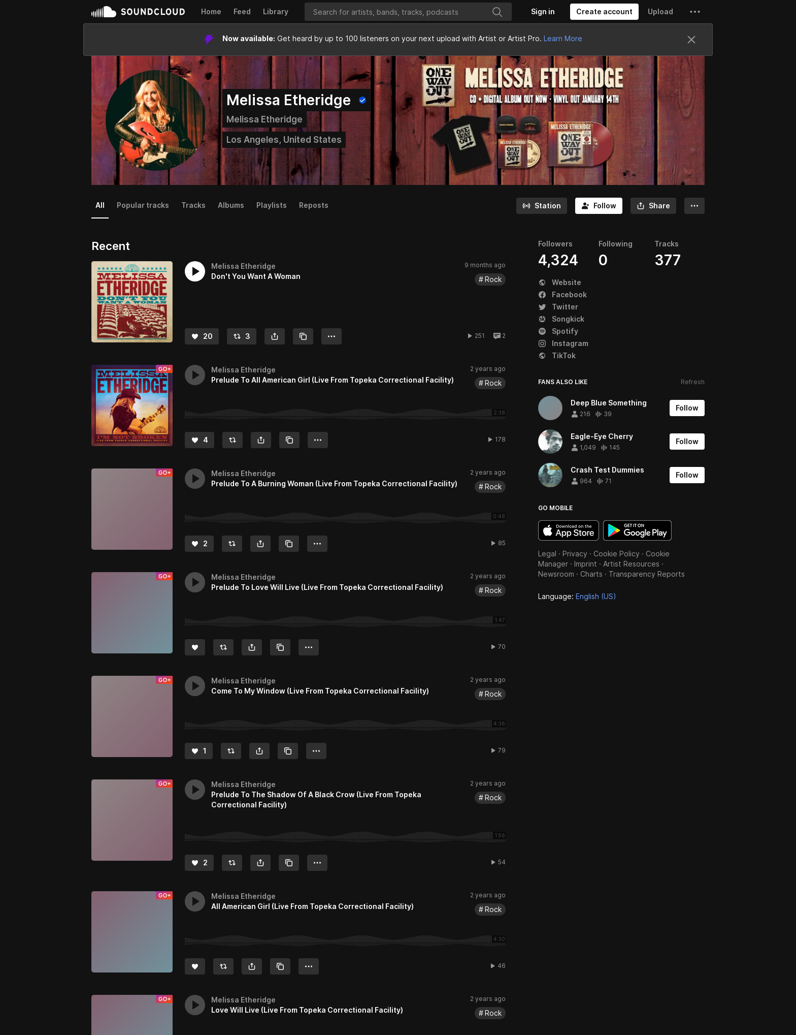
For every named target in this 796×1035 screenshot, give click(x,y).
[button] (695, 11)
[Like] (202, 336)
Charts (591, 574)
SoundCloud (138, 11)
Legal (547, 553)
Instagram (563, 343)
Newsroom (556, 574)
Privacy (574, 553)
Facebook (562, 294)
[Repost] (241, 336)
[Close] (691, 39)
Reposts (313, 205)
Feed (242, 11)
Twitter (558, 306)
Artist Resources (631, 563)
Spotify (558, 331)
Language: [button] (577, 596)
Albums (231, 205)
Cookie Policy (616, 553)
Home (211, 11)
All (100, 205)
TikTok (557, 355)
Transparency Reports (647, 574)
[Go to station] (541, 206)
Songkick (561, 319)
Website (559, 282)
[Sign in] (543, 12)
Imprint (585, 563)
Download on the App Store (568, 530)
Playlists (271, 205)
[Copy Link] (303, 336)
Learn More (563, 38)
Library (275, 11)
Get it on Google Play (637, 530)
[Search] (408, 12)
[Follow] (598, 206)
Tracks (193, 205)
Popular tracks (143, 205)
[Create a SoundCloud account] (604, 12)
